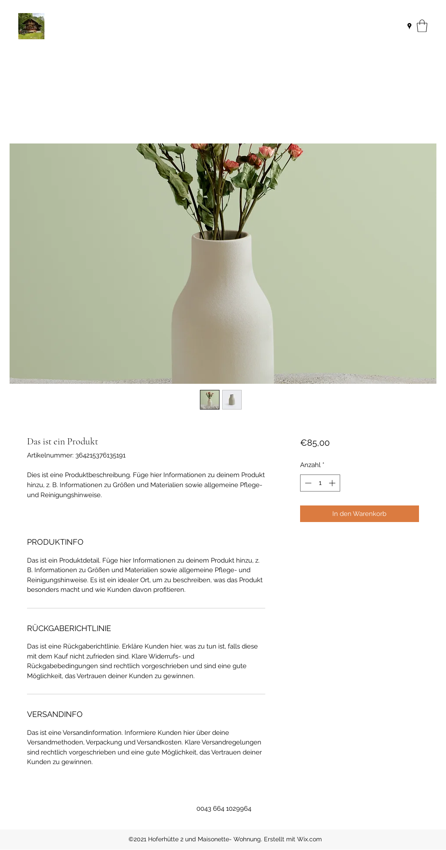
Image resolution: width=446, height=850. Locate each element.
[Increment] (333, 483)
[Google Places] (409, 26)
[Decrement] (307, 483)
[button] (422, 26)
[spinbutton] (320, 483)
